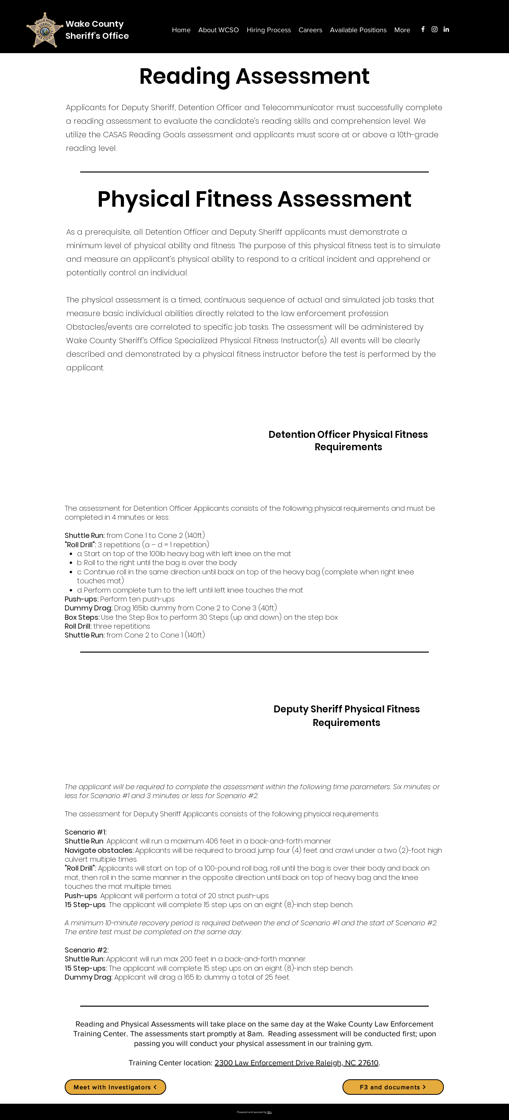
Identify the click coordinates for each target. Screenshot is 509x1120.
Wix (269, 1112)
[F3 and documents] (393, 1087)
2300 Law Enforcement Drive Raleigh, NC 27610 (296, 1062)
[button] (402, 30)
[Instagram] (434, 29)
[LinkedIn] (446, 29)
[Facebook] (423, 29)
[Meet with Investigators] (115, 1087)
